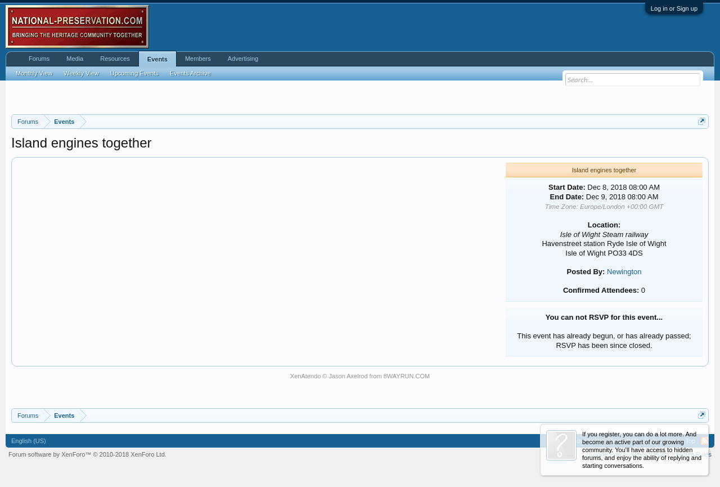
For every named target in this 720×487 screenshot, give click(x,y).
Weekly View (81, 73)
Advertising (243, 58)
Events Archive (190, 73)
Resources (115, 58)
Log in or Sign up (674, 8)
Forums (39, 58)
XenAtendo (305, 376)
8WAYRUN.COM (407, 376)
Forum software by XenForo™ (87, 454)
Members (198, 58)
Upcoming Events (134, 73)
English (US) (28, 440)
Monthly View (34, 73)
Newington (624, 271)
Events (157, 59)
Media (74, 58)
